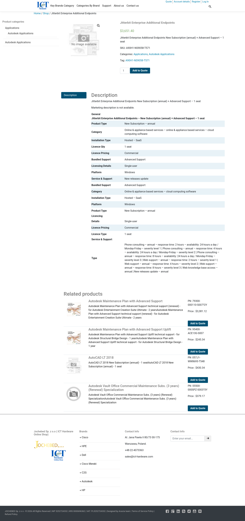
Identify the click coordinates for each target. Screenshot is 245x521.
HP (83, 490)
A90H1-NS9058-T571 (137, 60)
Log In (205, 1)
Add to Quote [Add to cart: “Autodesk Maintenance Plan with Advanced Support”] (197, 323)
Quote (169, 1)
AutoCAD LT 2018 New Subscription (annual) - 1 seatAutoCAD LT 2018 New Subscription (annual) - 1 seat (136, 362)
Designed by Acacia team (118, 511)
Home (37, 13)
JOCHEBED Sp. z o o (14, 511)
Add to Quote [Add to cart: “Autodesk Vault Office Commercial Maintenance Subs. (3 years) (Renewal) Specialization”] (197, 408)
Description (70, 95)
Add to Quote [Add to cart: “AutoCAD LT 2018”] (197, 379)
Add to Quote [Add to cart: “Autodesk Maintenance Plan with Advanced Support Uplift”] (197, 351)
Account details (182, 1)
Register (196, 1)
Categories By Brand (88, 5)
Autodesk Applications (20, 33)
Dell (84, 454)
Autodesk (87, 481)
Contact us (132, 5)
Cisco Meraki (89, 463)
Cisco (85, 437)
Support (106, 5)
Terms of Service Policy (142, 511)
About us (119, 5)
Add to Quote (140, 70)
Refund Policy (11, 514)
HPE (84, 446)
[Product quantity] (124, 71)
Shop (46, 13)
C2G (84, 472)
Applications (12, 27)
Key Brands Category (62, 5)
